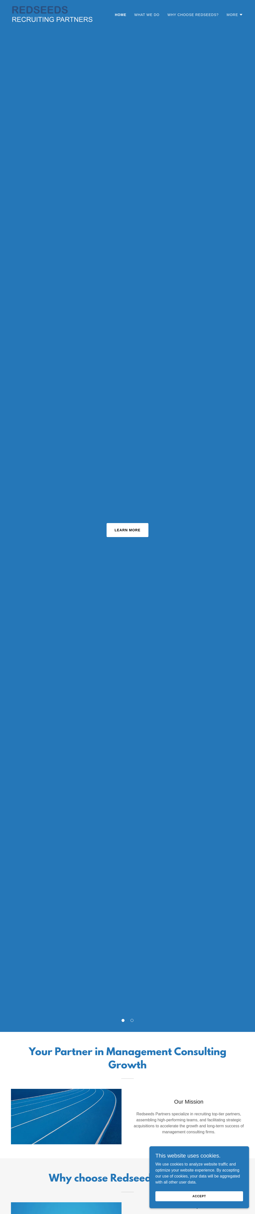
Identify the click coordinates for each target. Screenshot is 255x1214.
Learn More (127, 530)
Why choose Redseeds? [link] (193, 15)
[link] (52, 14)
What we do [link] (146, 15)
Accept (199, 1196)
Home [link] (120, 15)
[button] (123, 1020)
